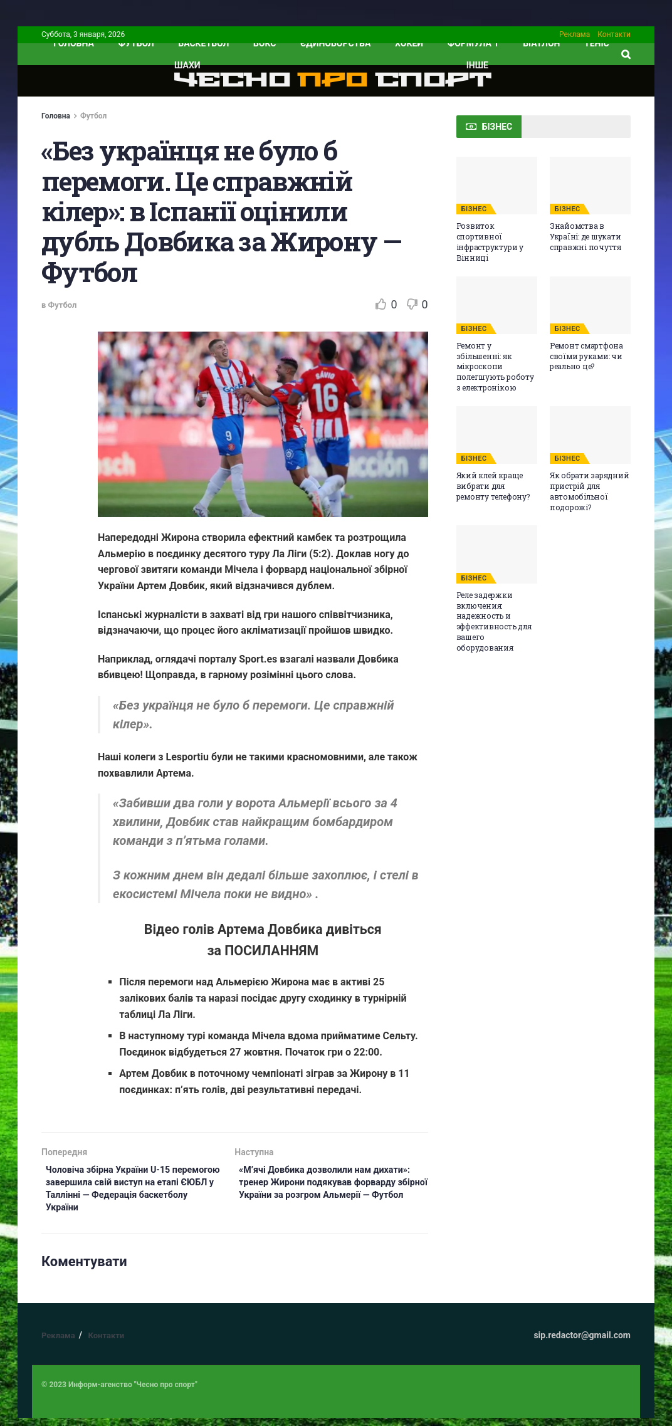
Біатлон (541, 43)
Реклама (574, 34)
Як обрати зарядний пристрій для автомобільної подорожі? (589, 490)
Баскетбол (203, 43)
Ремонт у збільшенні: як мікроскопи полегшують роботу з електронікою (495, 366)
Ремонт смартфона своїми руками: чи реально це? (586, 356)
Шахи (187, 65)
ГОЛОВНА (73, 43)
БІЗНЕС (474, 209)
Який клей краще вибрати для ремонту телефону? (493, 485)
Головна (55, 116)
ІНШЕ (477, 65)
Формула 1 (473, 43)
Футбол (136, 43)
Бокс (264, 43)
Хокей (409, 43)
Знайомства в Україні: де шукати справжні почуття (585, 236)
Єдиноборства (335, 43)
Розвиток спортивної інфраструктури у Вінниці (489, 241)
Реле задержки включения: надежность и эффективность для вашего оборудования (494, 621)
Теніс (596, 43)
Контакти (614, 34)
